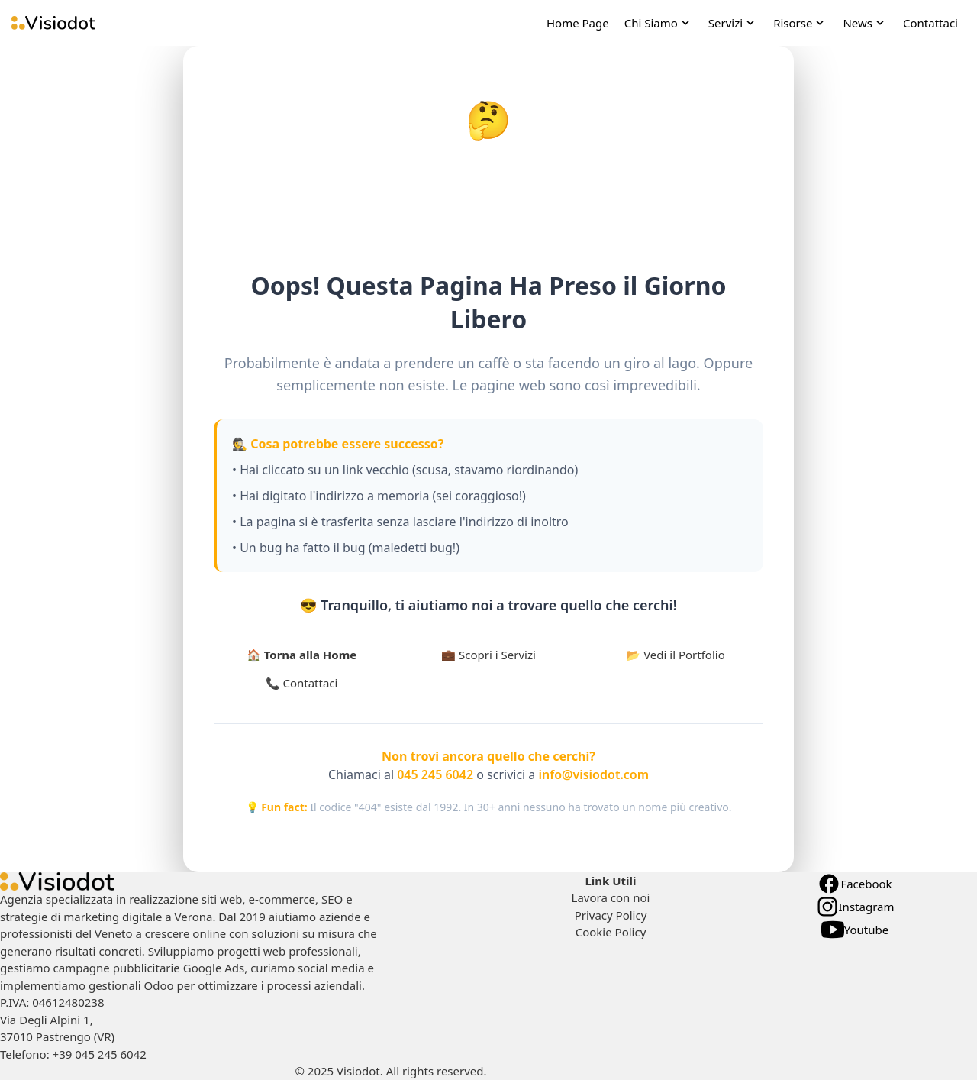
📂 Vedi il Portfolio (675, 654)
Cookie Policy (611, 931)
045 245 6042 (435, 774)
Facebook (854, 883)
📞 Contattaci (302, 682)
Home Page (578, 23)
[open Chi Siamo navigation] (659, 23)
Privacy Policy (611, 915)
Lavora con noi (611, 897)
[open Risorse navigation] (800, 23)
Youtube (854, 929)
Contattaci (930, 23)
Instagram (855, 906)
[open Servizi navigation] (733, 23)
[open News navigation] (865, 23)
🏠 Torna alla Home (301, 654)
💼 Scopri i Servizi (488, 654)
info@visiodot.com (594, 774)
